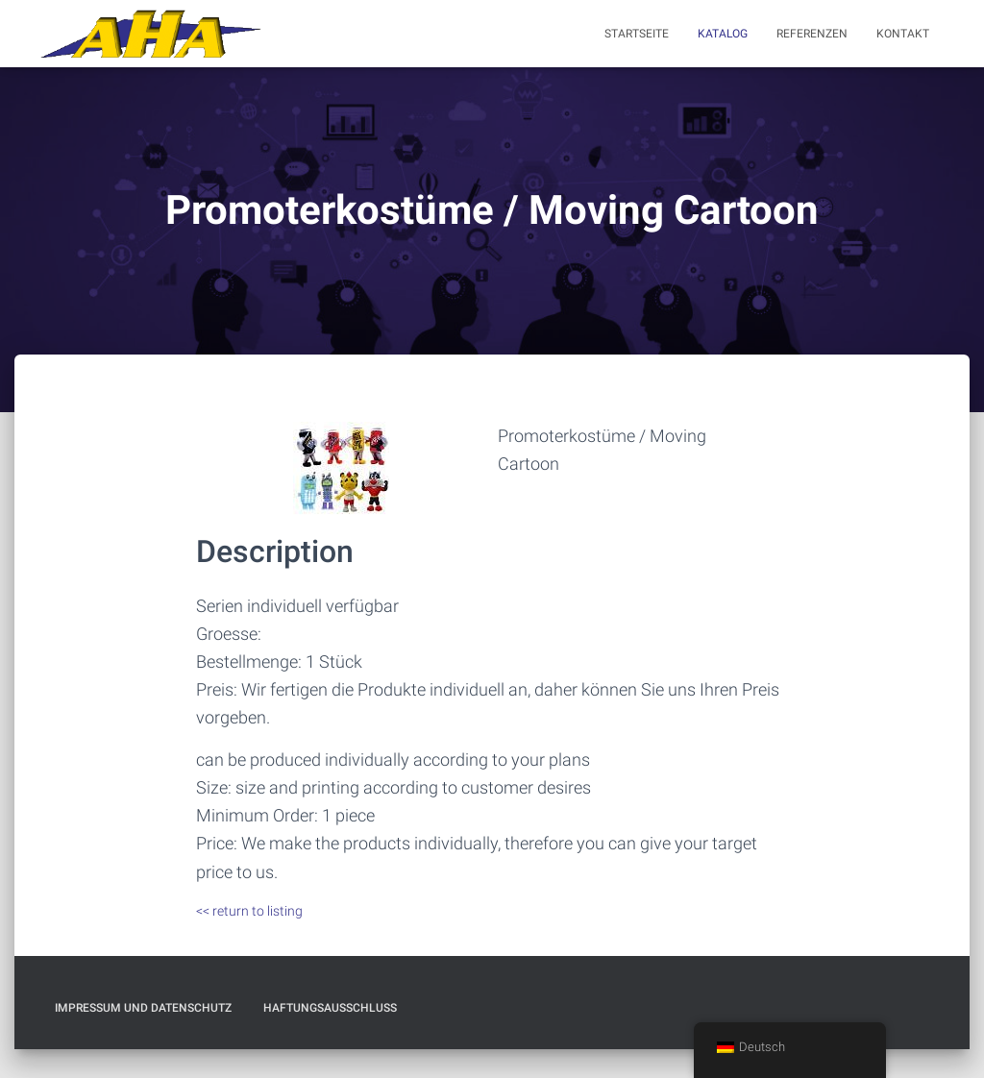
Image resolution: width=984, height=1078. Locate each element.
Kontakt (902, 33)
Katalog (723, 33)
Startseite (636, 33)
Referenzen (812, 33)
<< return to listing (249, 911)
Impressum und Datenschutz (143, 1008)
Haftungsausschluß (330, 1008)
